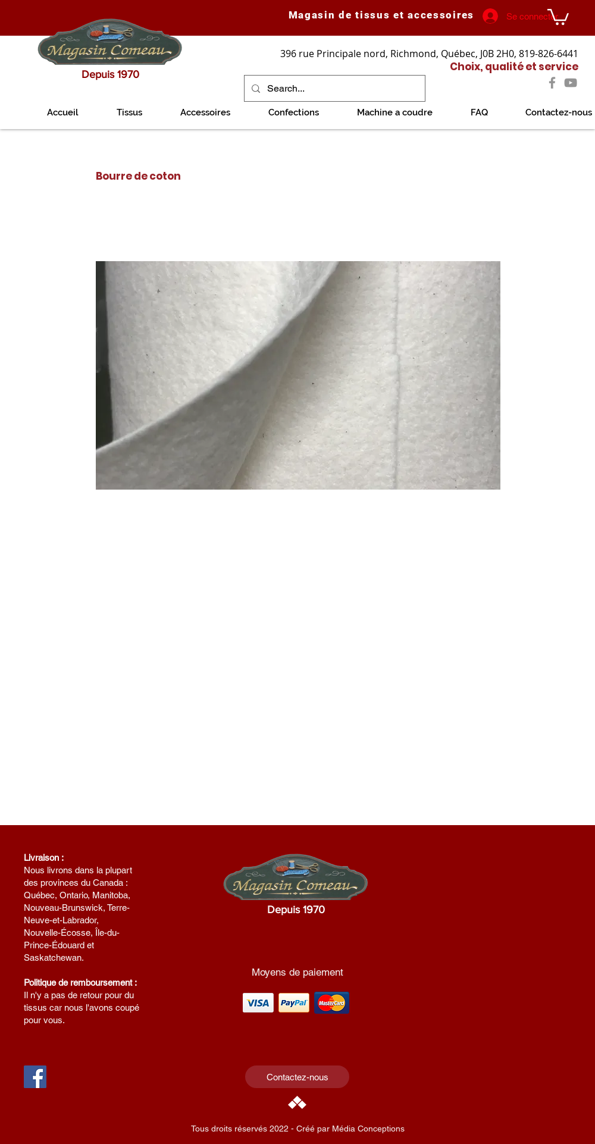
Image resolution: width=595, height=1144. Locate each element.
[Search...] (333, 88)
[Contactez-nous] (297, 1076)
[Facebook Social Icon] (35, 1076)
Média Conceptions (368, 1128)
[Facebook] (552, 82)
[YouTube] (570, 82)
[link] (558, 16)
